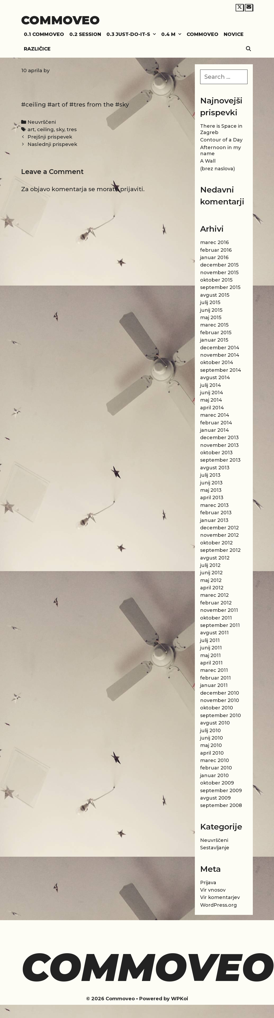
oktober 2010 (216, 708)
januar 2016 (214, 257)
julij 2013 (210, 475)
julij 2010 (210, 730)
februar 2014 (216, 423)
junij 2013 (211, 483)
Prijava (208, 883)
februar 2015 (215, 333)
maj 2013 (211, 490)
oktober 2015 (216, 280)
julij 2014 (210, 385)
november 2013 (219, 445)
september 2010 (220, 715)
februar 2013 (216, 513)
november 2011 (219, 610)
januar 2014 (214, 430)
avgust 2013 (215, 468)
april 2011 (211, 663)
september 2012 (220, 550)
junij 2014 (211, 393)
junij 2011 (211, 648)
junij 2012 (211, 573)
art (31, 129)
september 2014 (220, 370)
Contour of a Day (221, 140)
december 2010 (219, 693)
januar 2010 (214, 775)
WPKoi (179, 999)
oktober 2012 (216, 543)
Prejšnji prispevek (50, 137)
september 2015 (220, 287)
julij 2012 (210, 565)
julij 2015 (210, 302)
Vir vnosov (213, 890)
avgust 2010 (215, 723)
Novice (234, 34)
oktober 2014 (216, 362)
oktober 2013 (216, 453)
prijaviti (131, 189)
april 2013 (211, 498)
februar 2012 (216, 603)
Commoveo (60, 20)
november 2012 (219, 535)
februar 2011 (215, 678)
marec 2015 (214, 325)
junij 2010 (211, 738)
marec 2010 (214, 760)
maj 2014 (211, 400)
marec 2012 (214, 595)
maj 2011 (210, 655)
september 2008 (221, 805)
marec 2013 (214, 505)
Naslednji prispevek (52, 144)
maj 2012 (211, 580)
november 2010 (219, 700)
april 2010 (212, 753)
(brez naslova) (217, 169)
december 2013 (219, 438)
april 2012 (211, 588)
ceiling (45, 129)
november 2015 (219, 273)
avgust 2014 (215, 377)
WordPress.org (218, 905)
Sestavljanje (214, 848)
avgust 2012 (215, 558)
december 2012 (219, 528)
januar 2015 (214, 340)
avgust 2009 (215, 798)
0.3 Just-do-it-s (132, 34)
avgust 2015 (214, 295)
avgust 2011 (214, 633)
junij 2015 (211, 310)
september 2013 (220, 460)
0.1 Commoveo (44, 34)
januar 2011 (214, 685)
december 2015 (219, 265)
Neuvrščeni (42, 122)
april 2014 (212, 408)
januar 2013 (214, 520)
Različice (37, 49)
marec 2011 (214, 670)
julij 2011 (210, 640)
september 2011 (220, 625)
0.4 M (172, 34)
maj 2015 (210, 317)
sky (60, 129)
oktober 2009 (217, 783)
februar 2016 (216, 250)
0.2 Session (85, 34)
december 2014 (219, 348)
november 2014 (219, 355)
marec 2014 (214, 415)
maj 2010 (211, 745)
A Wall (207, 161)
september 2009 (221, 791)
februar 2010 (216, 768)
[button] (154, 34)
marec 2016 (214, 242)
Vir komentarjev (220, 897)
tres (72, 129)
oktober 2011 (216, 618)
